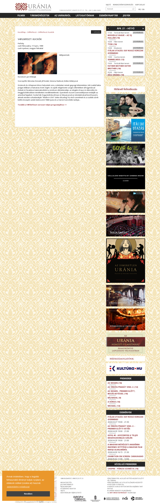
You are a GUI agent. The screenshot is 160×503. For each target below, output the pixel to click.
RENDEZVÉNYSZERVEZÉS (123, 5)
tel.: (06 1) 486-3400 (93, 10)
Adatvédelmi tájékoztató (70, 493)
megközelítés (66, 482)
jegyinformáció (66, 484)
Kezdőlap (22, 32)
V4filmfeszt (31, 32)
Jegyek (126, 15)
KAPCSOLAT (140, 5)
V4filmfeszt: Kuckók (46, 32)
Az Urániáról (63, 15)
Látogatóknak (85, 15)
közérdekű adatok (68, 489)
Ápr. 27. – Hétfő (126, 28)
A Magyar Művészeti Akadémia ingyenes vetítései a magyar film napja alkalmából (125, 447)
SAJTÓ (108, 5)
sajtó (62, 491)
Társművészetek (39, 15)
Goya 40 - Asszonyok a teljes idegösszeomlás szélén (123, 436)
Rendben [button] (28, 494)
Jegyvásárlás (138, 33)
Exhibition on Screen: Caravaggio (125, 456)
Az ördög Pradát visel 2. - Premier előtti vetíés (121, 427)
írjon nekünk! (65, 487)
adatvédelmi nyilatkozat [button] (18, 487)
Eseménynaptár (108, 15)
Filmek (21, 15)
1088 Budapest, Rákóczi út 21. (72, 10)
